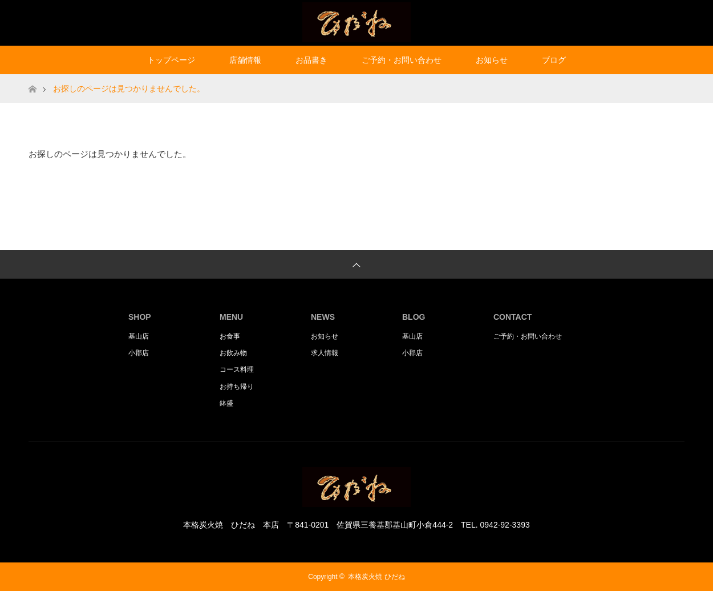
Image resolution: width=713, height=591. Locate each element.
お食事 (230, 336)
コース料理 (237, 369)
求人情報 (324, 353)
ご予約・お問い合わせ (401, 60)
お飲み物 (233, 353)
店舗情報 (245, 60)
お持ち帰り (237, 387)
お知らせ (492, 60)
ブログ (554, 60)
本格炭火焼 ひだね (376, 577)
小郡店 (138, 353)
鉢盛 (226, 403)
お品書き (311, 60)
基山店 (138, 336)
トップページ (171, 60)
